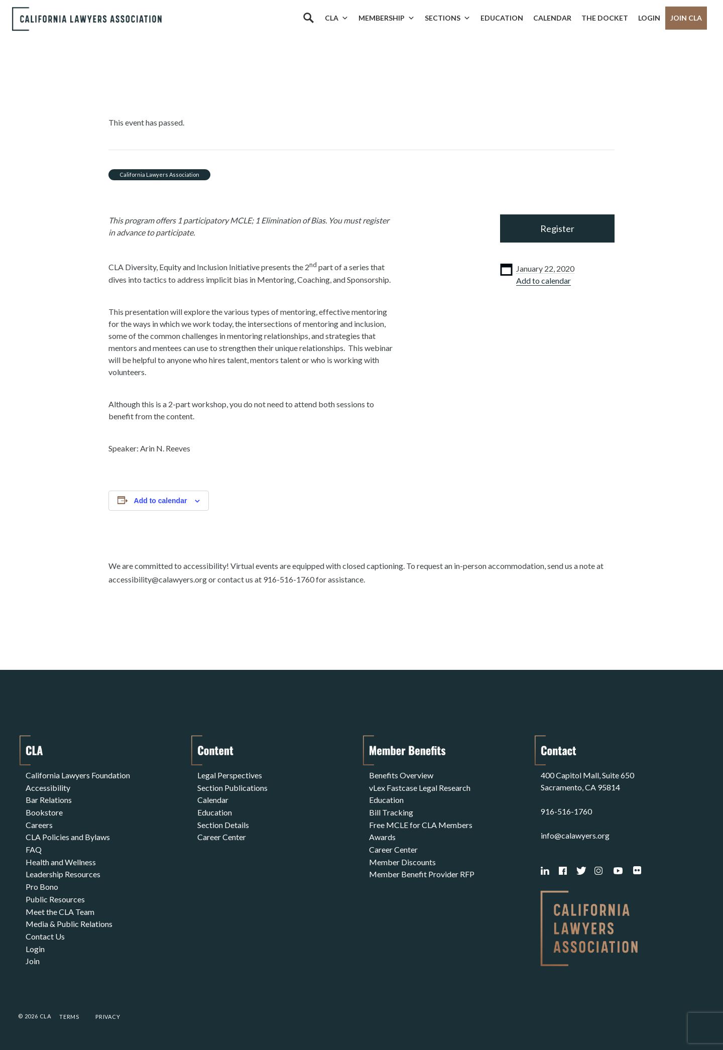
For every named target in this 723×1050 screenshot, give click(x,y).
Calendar (552, 18)
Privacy (107, 1016)
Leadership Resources (63, 871)
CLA (336, 18)
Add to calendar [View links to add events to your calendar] (160, 501)
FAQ (34, 847)
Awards (382, 835)
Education (501, 18)
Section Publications (232, 787)
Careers (39, 823)
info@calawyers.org (575, 835)
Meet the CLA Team (60, 907)
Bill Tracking (391, 811)
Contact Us (45, 932)
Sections (447, 18)
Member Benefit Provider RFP (421, 871)
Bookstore (44, 811)
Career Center (221, 835)
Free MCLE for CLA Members (420, 823)
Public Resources (55, 895)
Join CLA (686, 18)
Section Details (223, 823)
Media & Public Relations (69, 919)
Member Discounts (402, 859)
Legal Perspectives (229, 775)
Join (33, 956)
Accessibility (48, 787)
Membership (386, 18)
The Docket (604, 18)
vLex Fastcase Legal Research (419, 787)
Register (557, 228)
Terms (69, 1016)
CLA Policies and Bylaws (68, 835)
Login (649, 18)
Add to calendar (543, 280)
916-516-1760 (566, 811)
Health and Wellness (61, 859)
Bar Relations (49, 799)
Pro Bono (42, 883)
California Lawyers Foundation (78, 775)
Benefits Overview (401, 775)
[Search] (308, 18)
